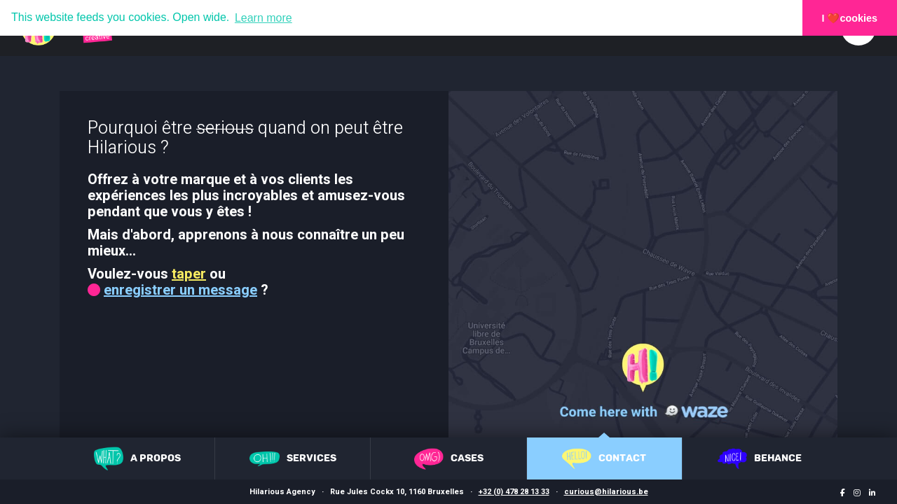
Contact (604, 458)
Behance (760, 458)
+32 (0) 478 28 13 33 (514, 492)
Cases (449, 459)
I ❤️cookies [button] (850, 18)
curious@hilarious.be (606, 492)
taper (189, 274)
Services (292, 458)
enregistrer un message (180, 290)
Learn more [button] (263, 18)
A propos (137, 458)
